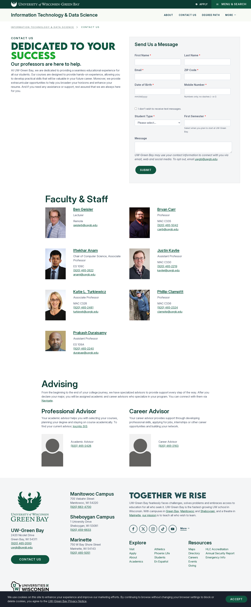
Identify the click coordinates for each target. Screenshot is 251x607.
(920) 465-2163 (169, 446)
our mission (149, 515)
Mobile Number (194, 84)
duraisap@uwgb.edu (85, 352)
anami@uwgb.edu (84, 274)
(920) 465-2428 (81, 446)
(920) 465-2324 (167, 307)
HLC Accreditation (217, 549)
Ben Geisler (83, 209)
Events (192, 562)
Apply (201, 4)
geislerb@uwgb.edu (85, 225)
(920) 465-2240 (83, 348)
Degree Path (211, 15)
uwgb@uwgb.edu (206, 159)
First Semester (194, 116)
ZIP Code (190, 70)
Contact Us (187, 15)
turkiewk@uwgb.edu (85, 311)
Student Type (144, 116)
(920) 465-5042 (167, 225)
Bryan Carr (166, 209)
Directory (194, 553)
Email (138, 70)
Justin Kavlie (168, 250)
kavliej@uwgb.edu (168, 270)
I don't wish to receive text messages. (159, 108)
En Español (161, 562)
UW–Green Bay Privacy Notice (67, 601)
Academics (136, 562)
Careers (193, 557)
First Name (142, 55)
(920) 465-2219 (167, 266)
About (168, 15)
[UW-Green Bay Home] (40, 4)
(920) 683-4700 (80, 507)
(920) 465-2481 (83, 307)
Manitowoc (187, 511)
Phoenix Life (162, 553)
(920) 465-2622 (83, 270)
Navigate (47, 400)
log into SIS (80, 426)
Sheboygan (207, 511)
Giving (192, 566)
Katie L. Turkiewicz (89, 291)
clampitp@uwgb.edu (169, 311)
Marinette (135, 515)
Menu (231, 4)
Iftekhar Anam (85, 250)
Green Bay (172, 511)
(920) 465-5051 (80, 552)
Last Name (191, 55)
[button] (133, 529)
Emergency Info (215, 557)
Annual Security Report (220, 553)
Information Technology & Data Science (54, 15)
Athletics (159, 549)
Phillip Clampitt (170, 291)
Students (159, 557)
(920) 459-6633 (80, 530)
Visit (131, 549)
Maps (191, 549)
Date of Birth (143, 84)
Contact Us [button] (32, 560)
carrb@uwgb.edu (167, 229)
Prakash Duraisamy (90, 332)
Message (141, 138)
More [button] (230, 15)
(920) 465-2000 (21, 543)
